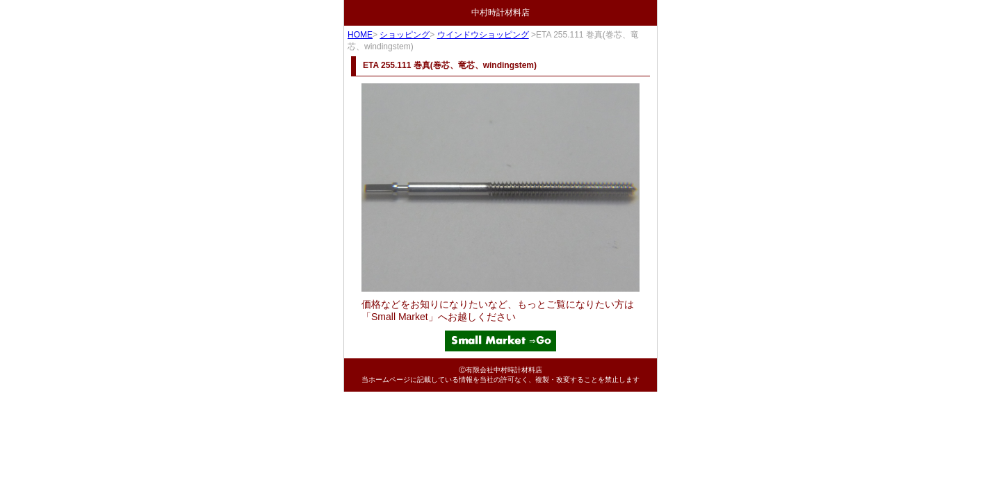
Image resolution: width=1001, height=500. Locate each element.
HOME (360, 35)
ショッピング (405, 35)
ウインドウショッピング (483, 35)
